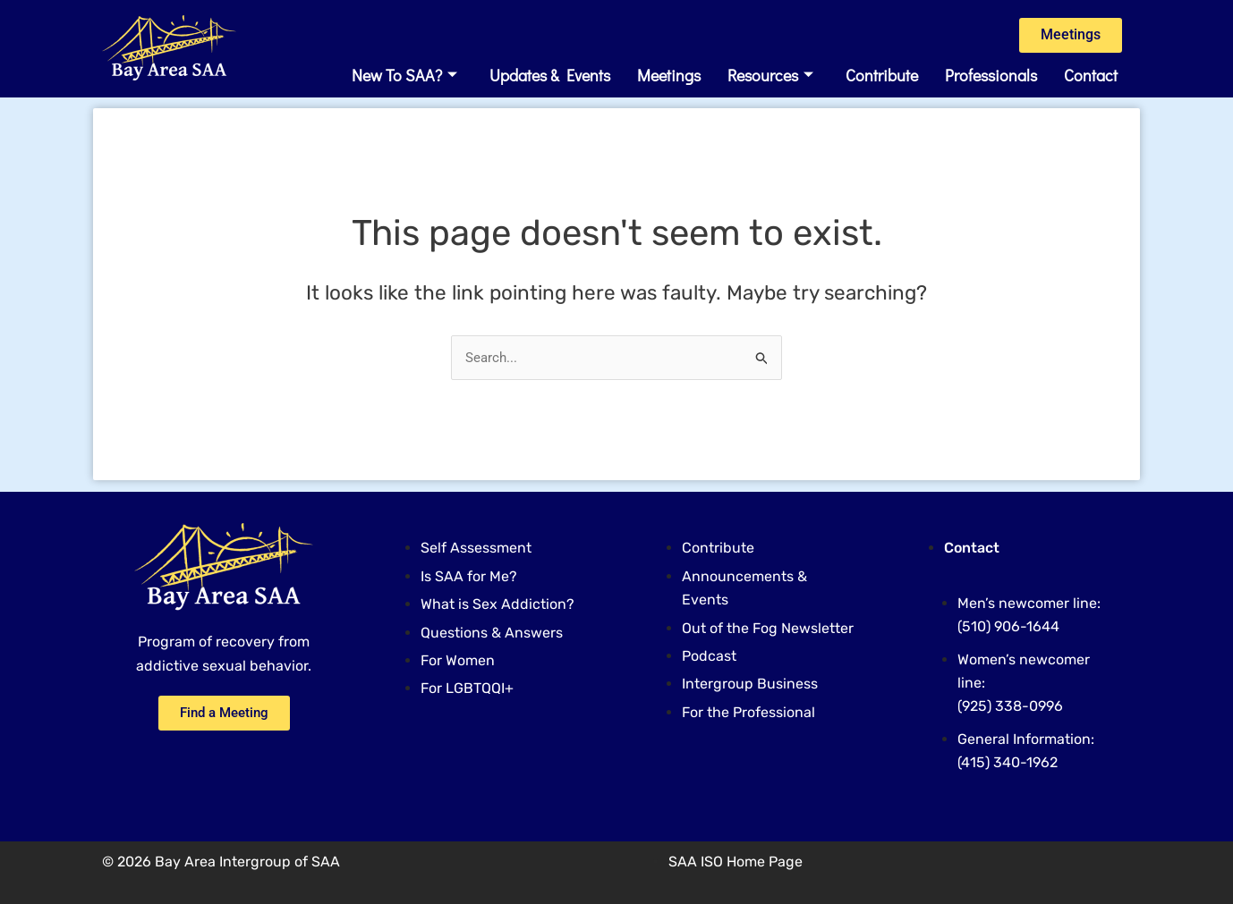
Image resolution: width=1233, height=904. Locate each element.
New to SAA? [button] (404, 77)
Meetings (669, 78)
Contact (1091, 78)
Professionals (991, 78)
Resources (770, 77)
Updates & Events (549, 78)
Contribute (882, 78)
